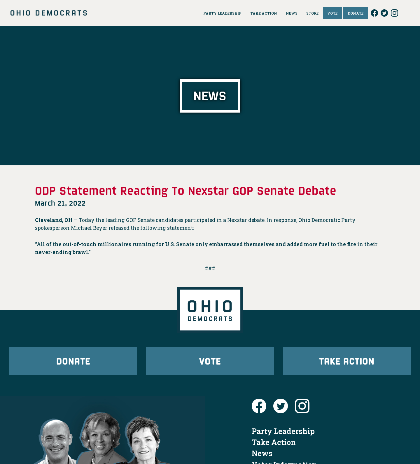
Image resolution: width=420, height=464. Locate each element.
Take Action (346, 361)
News (262, 453)
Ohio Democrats (48, 13)
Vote (210, 361)
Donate (73, 361)
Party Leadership (283, 431)
